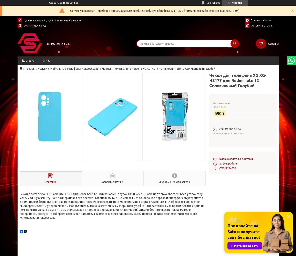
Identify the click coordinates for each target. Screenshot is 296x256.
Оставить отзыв (261, 25)
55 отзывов (213, 2)
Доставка (28, 60)
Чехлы (106, 68)
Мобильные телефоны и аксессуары (74, 68)
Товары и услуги (36, 68)
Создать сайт (57, 2)
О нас (46, 60)
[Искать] (235, 43)
